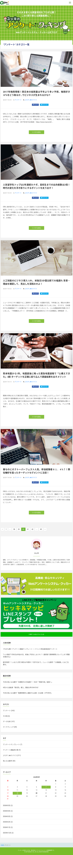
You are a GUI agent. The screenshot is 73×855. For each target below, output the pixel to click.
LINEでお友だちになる (36, 634)
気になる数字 (7, 761)
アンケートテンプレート (11, 744)
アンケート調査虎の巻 (10, 750)
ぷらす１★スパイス (31, 100)
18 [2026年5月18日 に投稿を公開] (17, 793)
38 (14, 529)
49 (41, 529)
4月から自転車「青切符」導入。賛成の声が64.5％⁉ (20, 687)
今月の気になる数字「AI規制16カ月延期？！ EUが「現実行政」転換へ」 (28, 682)
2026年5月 (6, 805)
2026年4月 (6, 811)
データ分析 (7, 721)
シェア (35, 104)
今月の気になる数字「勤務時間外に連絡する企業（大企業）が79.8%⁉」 (27, 693)
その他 (5, 716)
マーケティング (8, 727)
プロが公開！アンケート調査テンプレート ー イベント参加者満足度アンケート (30, 649)
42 (32, 529)
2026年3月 (6, 816)
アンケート (18, 100)
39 (19, 529)
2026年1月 (6, 827)
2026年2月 (6, 822)
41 (28, 529)
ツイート (44, 104)
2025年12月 (7, 833)
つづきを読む (36, 132)
